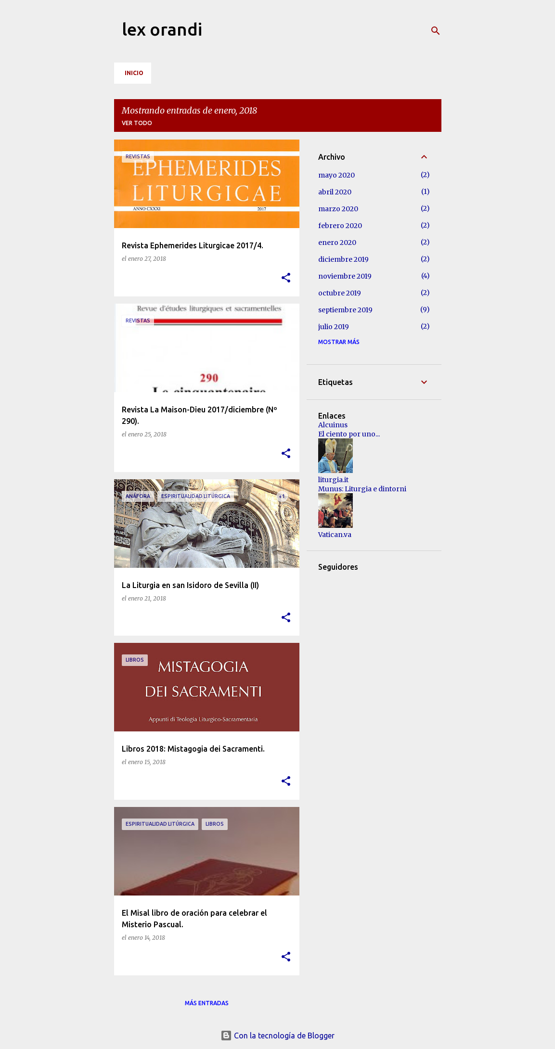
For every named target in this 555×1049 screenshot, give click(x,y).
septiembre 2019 (345, 310)
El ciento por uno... (349, 434)
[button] (286, 278)
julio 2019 (333, 326)
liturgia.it (333, 479)
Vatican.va (334, 534)
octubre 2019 (339, 293)
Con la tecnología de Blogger (277, 1035)
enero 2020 (337, 242)
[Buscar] (435, 30)
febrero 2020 (340, 225)
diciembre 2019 (343, 259)
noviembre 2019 (345, 276)
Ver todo (137, 123)
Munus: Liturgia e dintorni (362, 489)
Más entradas (207, 1003)
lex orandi (162, 29)
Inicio (134, 73)
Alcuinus (333, 425)
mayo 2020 (336, 175)
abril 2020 (334, 192)
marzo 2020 (338, 209)
